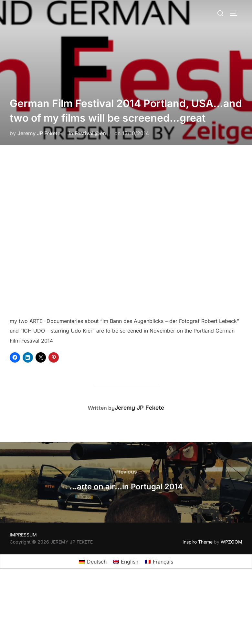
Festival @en (90, 133)
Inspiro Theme (198, 542)
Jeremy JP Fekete (38, 133)
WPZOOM (231, 542)
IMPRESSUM (23, 534)
